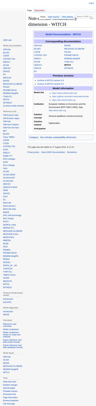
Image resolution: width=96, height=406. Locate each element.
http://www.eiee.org (57, 110)
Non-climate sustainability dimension (58, 137)
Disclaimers (72, 152)
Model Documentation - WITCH (63, 34)
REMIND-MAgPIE (72, 58)
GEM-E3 (38, 65)
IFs (35, 71)
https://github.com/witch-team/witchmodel (70, 96)
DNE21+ (38, 58)
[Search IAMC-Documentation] (85, 16)
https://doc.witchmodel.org (63, 100)
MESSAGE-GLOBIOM (74, 49)
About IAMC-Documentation (53, 152)
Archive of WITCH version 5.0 (50, 84)
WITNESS (68, 68)
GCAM (37, 62)
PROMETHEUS (71, 55)
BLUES (37, 49)
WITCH (67, 65)
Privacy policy (33, 152)
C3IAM (37, 52)
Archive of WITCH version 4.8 (50, 80)
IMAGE (67, 45)
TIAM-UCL (69, 62)
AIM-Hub (38, 45)
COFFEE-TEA (40, 55)
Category (33, 137)
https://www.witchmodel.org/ (64, 93)
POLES (67, 52)
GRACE (37, 68)
